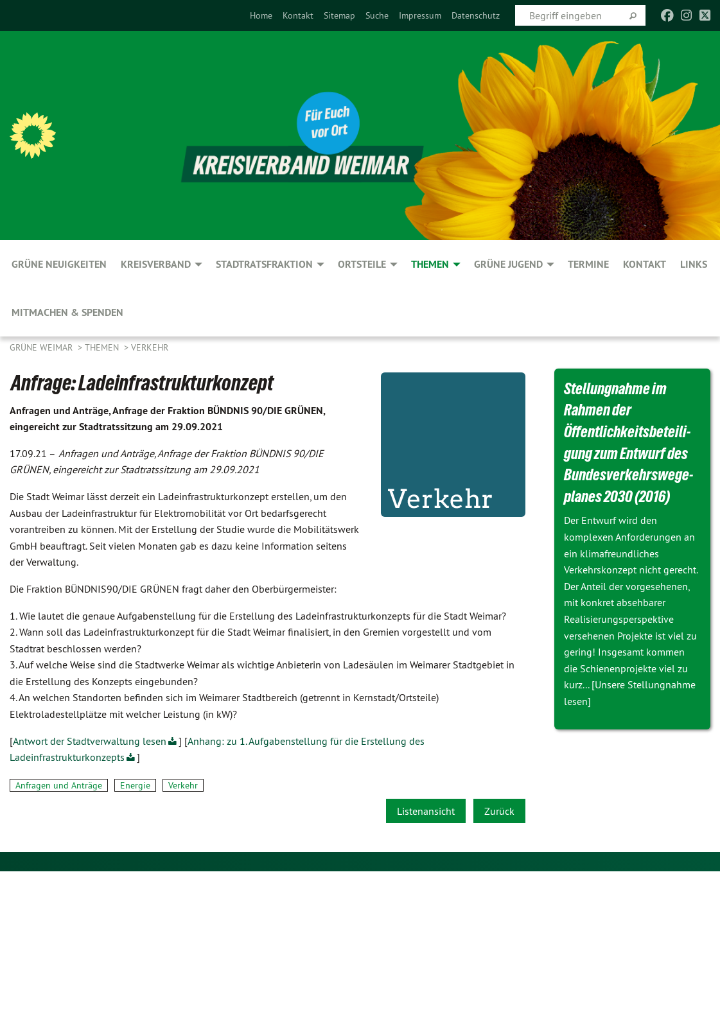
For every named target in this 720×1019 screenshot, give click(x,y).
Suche (377, 15)
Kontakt (298, 15)
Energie (135, 785)
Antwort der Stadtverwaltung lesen (89, 741)
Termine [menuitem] (588, 264)
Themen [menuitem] (430, 264)
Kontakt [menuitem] (644, 264)
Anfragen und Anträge (58, 785)
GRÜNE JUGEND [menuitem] (508, 264)
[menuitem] (261, 15)
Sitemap (339, 15)
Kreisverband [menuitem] (156, 264)
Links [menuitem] (693, 264)
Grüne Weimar (42, 347)
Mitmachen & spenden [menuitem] (67, 312)
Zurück (499, 811)
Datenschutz (476, 15)
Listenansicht (426, 811)
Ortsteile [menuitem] (362, 264)
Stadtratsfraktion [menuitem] (264, 264)
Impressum (420, 15)
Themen (103, 347)
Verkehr (149, 347)
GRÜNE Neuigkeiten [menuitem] (59, 264)
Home (261, 15)
